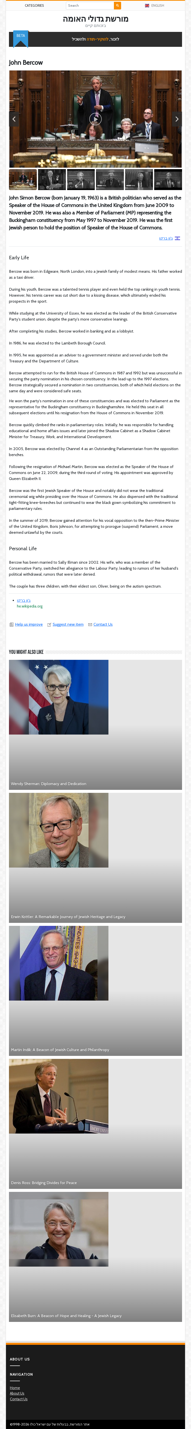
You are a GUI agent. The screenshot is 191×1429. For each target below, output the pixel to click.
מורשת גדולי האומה (96, 18)
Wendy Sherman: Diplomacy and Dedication (48, 783)
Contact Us (100, 624)
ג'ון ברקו (169, 238)
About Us (17, 1393)
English (154, 5)
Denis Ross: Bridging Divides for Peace (44, 1182)
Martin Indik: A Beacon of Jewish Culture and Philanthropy (60, 1049)
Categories (34, 5)
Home (15, 1388)
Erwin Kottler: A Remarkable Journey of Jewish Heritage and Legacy (68, 916)
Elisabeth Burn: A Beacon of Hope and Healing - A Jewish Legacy (66, 1315)
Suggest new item (65, 624)
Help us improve (26, 624)
